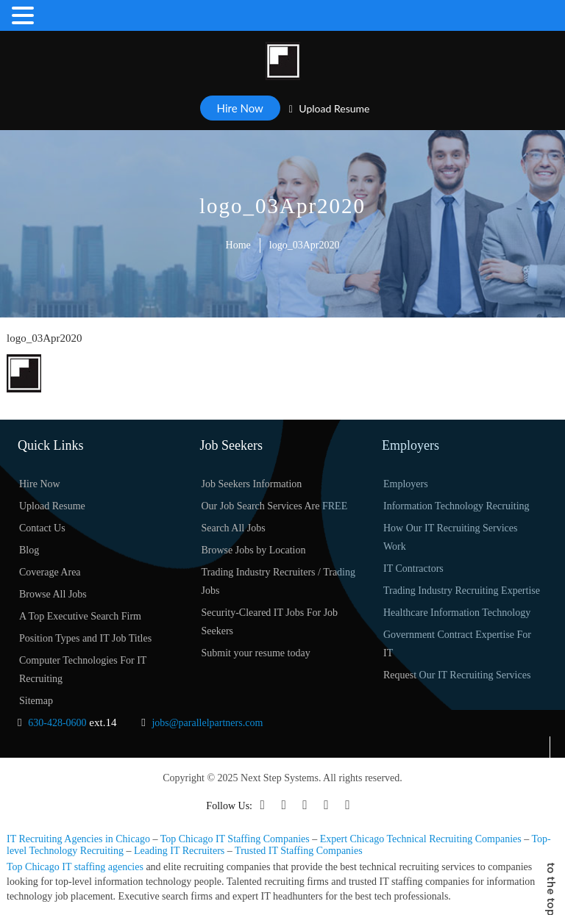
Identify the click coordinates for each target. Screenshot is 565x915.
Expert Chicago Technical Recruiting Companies (421, 838)
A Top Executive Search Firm (80, 616)
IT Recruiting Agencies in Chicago (78, 838)
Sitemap (36, 700)
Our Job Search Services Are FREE (275, 506)
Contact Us (42, 528)
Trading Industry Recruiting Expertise (461, 590)
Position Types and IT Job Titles (85, 638)
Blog (29, 550)
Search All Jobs (234, 528)
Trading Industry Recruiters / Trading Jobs (278, 581)
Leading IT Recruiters (179, 850)
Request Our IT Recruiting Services (456, 675)
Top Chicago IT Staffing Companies (235, 838)
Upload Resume (329, 108)
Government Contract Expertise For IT (457, 644)
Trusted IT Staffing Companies (299, 850)
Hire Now (240, 108)
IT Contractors (413, 568)
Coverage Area (50, 572)
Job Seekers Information (252, 483)
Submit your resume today (256, 653)
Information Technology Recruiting (456, 506)
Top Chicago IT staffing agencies (75, 866)
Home (238, 245)
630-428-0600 (57, 722)
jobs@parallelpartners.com (207, 722)
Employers (405, 483)
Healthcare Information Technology (456, 612)
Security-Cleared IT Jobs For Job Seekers (270, 621)
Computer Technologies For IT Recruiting (82, 669)
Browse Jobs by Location (254, 550)
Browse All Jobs (53, 594)
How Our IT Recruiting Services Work (450, 537)
